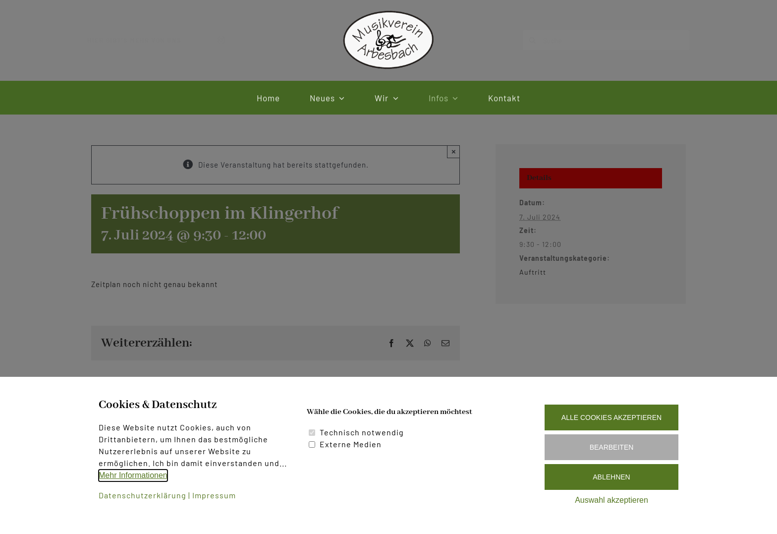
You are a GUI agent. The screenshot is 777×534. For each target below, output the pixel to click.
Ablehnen (611, 477)
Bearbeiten (612, 447)
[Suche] (598, 40)
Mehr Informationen (133, 475)
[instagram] (229, 40)
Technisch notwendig (362, 432)
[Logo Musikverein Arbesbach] (388, 11)
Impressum (214, 495)
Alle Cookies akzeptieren (611, 417)
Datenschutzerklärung (142, 495)
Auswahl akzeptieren (611, 500)
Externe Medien (351, 444)
